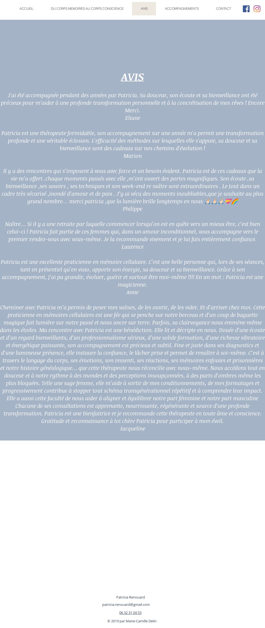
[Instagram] (257, 8)
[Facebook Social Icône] (246, 8)
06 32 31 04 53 (130, 612)
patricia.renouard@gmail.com (126, 604)
